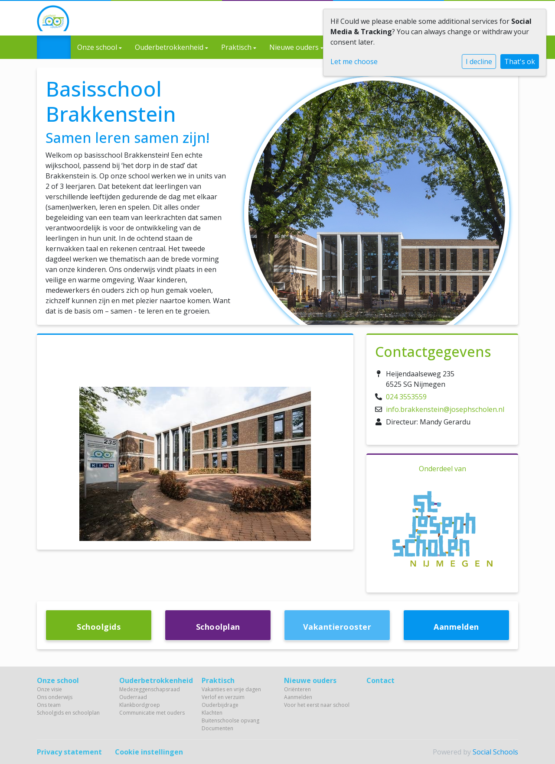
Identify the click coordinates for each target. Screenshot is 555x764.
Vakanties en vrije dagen (231, 689)
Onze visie (49, 689)
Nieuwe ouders (294, 47)
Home (53, 47)
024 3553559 (406, 396)
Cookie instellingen (149, 752)
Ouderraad (133, 697)
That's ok (519, 61)
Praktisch (237, 47)
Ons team (49, 705)
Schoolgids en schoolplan (68, 712)
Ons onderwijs (54, 697)
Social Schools (495, 752)
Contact (380, 680)
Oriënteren (297, 689)
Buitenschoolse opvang (230, 720)
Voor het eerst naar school (316, 705)
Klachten (212, 712)
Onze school (98, 47)
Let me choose (354, 61)
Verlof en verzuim (223, 697)
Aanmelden (298, 697)
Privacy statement (69, 752)
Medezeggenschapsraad (149, 689)
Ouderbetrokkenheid (170, 47)
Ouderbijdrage (220, 705)
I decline (479, 61)
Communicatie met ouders (152, 712)
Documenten (217, 728)
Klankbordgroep (139, 705)
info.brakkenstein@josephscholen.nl (445, 409)
